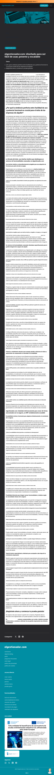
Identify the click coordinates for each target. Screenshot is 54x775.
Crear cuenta (8, 677)
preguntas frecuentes (11, 659)
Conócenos (8, 651)
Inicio (8, 29)
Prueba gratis (44, 5)
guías (6, 656)
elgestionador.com (12, 37)
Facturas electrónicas (10, 697)
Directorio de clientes (11, 704)
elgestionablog (9, 654)
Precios (7, 681)
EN (26, 773)
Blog (7, 33)
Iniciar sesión (8, 679)
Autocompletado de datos (12, 700)
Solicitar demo (9, 684)
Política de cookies (10, 666)
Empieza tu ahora (26, 1)
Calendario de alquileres (11, 709)
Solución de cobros (10, 702)
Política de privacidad (11, 663)
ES (27, 773)
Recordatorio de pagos (11, 707)
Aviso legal (8, 661)
